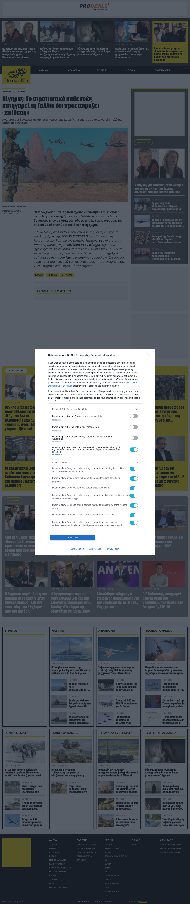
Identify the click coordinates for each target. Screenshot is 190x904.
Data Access (95, 549)
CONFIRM (72, 538)
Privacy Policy (112, 549)
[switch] (134, 416)
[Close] (149, 355)
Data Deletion (77, 549)
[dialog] (95, 452)
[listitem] (95, 409)
